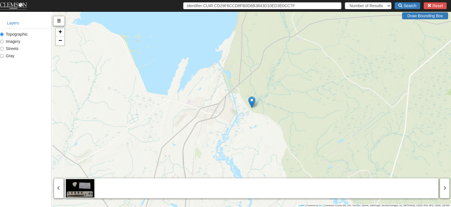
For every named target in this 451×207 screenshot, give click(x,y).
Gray (7, 55)
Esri (320, 205)
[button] (278, 102)
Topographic (14, 34)
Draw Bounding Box (425, 16)
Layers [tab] (13, 23)
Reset (435, 5)
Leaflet (301, 205)
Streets (9, 48)
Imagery (10, 41)
